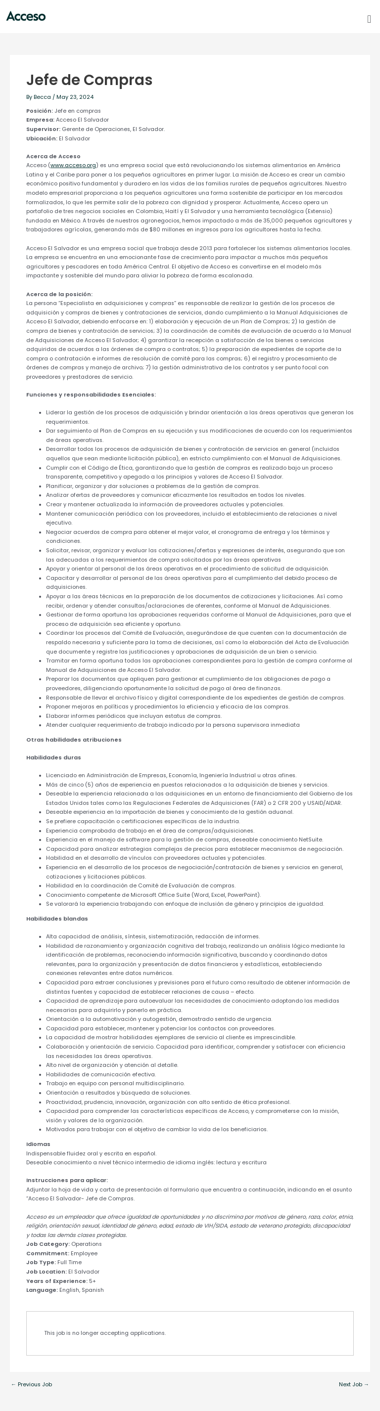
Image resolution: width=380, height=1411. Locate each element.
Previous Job (31, 1385)
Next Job (354, 1385)
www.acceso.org (73, 165)
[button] (369, 19)
